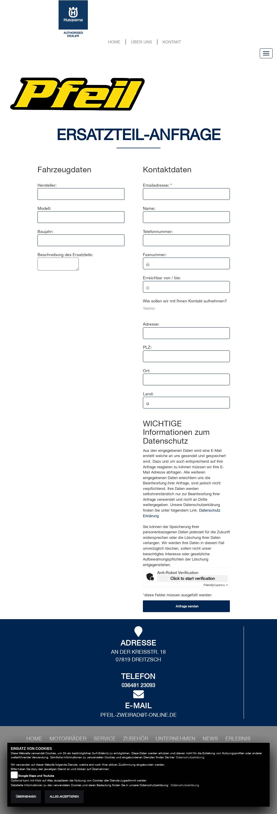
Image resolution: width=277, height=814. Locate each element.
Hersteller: (47, 185)
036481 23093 (138, 685)
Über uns (141, 41)
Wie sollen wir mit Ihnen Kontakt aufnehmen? (185, 301)
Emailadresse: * (157, 185)
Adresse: (151, 324)
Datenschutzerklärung (190, 757)
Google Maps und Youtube (36, 775)
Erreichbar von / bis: (162, 277)
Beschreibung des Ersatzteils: (65, 254)
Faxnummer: (154, 254)
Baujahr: (45, 231)
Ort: (146, 370)
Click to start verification (192, 578)
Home (114, 41)
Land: (148, 393)
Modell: (44, 208)
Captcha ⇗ (216, 585)
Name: (149, 208)
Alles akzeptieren (64, 796)
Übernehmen (26, 796)
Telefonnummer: (158, 231)
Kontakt (172, 41)
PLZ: (147, 347)
